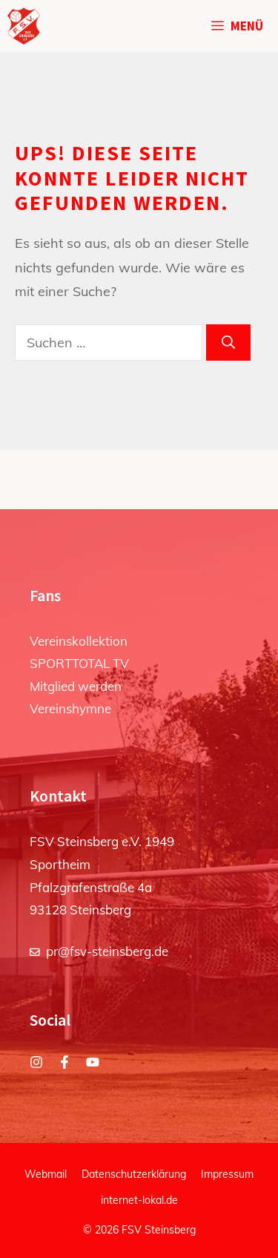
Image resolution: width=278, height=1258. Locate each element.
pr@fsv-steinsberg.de (107, 951)
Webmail (45, 1174)
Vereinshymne (70, 708)
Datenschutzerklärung (134, 1174)
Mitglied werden (76, 686)
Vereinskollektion (79, 641)
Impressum (227, 1174)
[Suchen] (228, 342)
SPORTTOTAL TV (79, 663)
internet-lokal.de (139, 1200)
